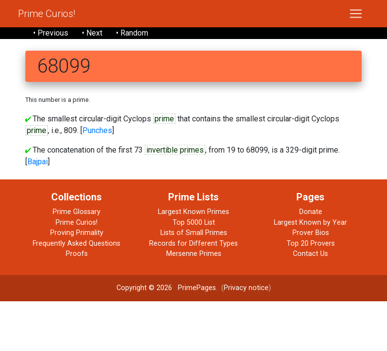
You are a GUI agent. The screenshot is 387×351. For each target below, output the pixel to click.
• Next (92, 33)
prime (164, 118)
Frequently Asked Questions (76, 243)
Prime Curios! (46, 14)
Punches (97, 130)
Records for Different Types (193, 243)
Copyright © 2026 (144, 288)
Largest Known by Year (310, 222)
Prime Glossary (76, 212)
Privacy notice (246, 288)
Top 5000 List (194, 222)
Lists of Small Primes (193, 233)
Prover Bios (310, 233)
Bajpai (37, 161)
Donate (310, 212)
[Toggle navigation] (356, 13)
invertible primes (175, 150)
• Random (132, 33)
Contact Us (310, 254)
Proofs (77, 254)
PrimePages (197, 288)
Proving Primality (76, 233)
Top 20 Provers (311, 243)
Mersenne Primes (193, 254)
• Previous (50, 33)
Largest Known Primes (193, 212)
